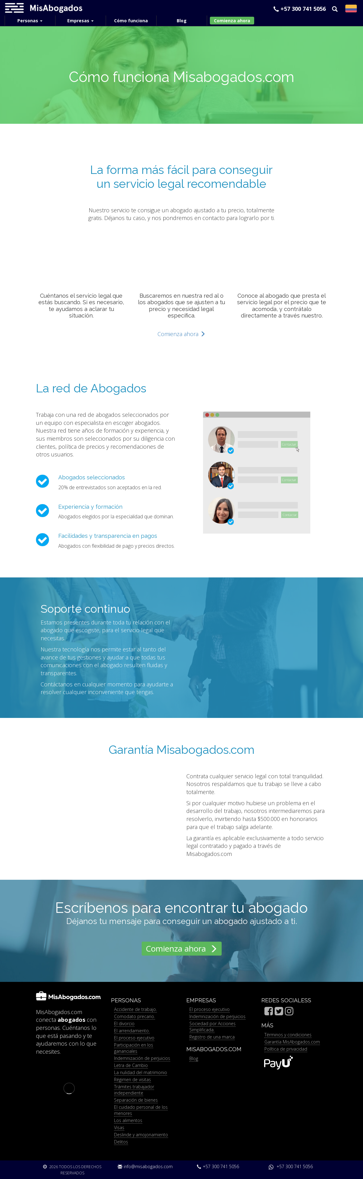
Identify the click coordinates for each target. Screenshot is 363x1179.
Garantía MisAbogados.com (292, 1042)
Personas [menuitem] (29, 21)
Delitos (121, 1142)
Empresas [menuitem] (80, 21)
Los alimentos (128, 1120)
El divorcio (124, 1023)
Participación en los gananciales (133, 1048)
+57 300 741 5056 (299, 8)
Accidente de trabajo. (135, 1009)
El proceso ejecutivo (134, 1038)
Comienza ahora (181, 334)
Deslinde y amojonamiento (141, 1135)
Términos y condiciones (288, 1035)
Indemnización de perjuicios (142, 1058)
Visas (119, 1127)
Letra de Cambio (131, 1065)
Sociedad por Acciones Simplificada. (212, 1027)
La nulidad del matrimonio (140, 1072)
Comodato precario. (134, 1016)
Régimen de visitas (132, 1079)
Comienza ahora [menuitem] (232, 21)
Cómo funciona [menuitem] (131, 21)
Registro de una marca (212, 1037)
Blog (193, 1058)
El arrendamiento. (132, 1031)
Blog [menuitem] (182, 21)
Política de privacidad (285, 1049)
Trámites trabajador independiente (134, 1090)
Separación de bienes (136, 1100)
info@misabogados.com (145, 1166)
